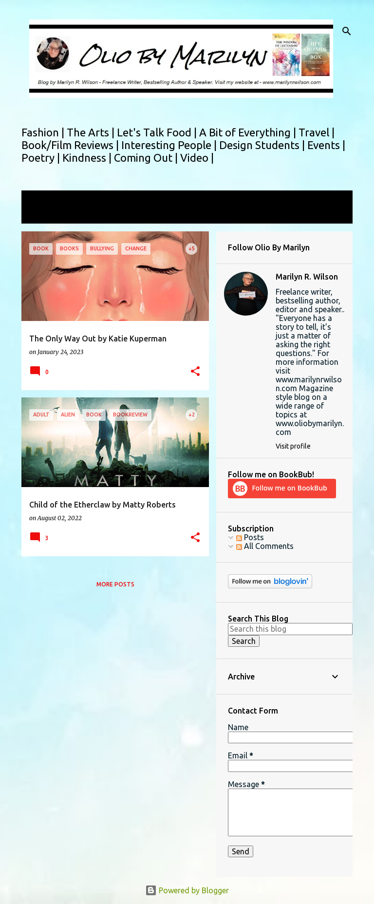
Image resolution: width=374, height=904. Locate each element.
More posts (115, 584)
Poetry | (41, 157)
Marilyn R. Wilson (307, 276)
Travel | (317, 132)
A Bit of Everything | (249, 132)
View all (42, 214)
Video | (197, 157)
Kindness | (88, 157)
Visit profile (293, 446)
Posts (250, 537)
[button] (195, 371)
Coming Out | (147, 157)
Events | (326, 145)
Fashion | (44, 132)
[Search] (347, 31)
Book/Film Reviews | (71, 145)
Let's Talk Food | (158, 132)
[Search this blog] (290, 629)
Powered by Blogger (187, 890)
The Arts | (92, 132)
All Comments (265, 546)
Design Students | (263, 145)
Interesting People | (170, 145)
